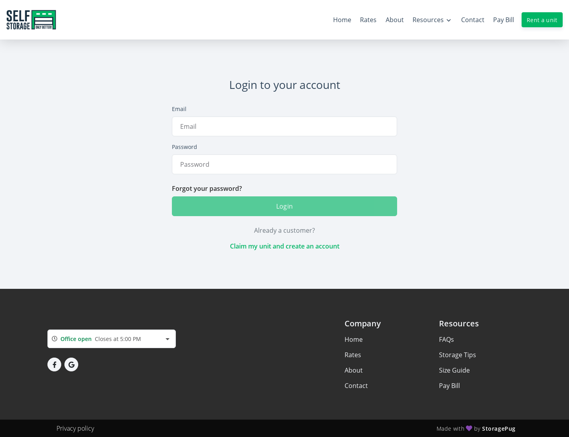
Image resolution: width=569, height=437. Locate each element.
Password (184, 147)
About (354, 370)
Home (354, 339)
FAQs (446, 339)
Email (179, 109)
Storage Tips (457, 354)
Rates (353, 354)
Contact (356, 385)
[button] (54, 364)
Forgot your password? (207, 188)
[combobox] (111, 339)
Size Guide (454, 370)
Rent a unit (542, 20)
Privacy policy (75, 428)
